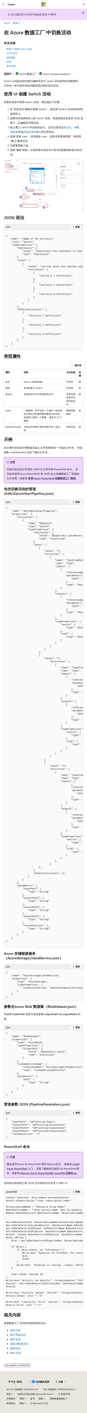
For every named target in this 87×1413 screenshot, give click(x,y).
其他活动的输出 (32, 131)
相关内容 (11, 65)
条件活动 (15, 1330)
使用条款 (11, 1403)
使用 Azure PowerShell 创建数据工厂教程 (52, 478)
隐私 (8, 1394)
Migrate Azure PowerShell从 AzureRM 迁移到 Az (48, 1173)
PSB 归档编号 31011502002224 (58, 1389)
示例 (8, 61)
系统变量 (15, 131)
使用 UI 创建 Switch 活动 (19, 48)
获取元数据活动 (19, 1343)
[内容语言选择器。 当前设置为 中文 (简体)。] (15, 1381)
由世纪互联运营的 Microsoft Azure (34, 1394)
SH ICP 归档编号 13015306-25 (21, 1389)
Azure (7, 22)
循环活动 (15, 1339)
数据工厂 (17, 22)
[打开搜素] (84, 4)
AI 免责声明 (64, 1394)
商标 (21, 1403)
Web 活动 (15, 1352)
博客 (21, 1398)
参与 (32, 1398)
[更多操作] (80, 23)
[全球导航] (3, 4)
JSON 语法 (11, 53)
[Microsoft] (43, 4)
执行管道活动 (18, 1334)
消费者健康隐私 (57, 1398)
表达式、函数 (71, 127)
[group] (43, 289)
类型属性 (11, 57)
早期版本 (11, 1398)
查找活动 (15, 1348)
